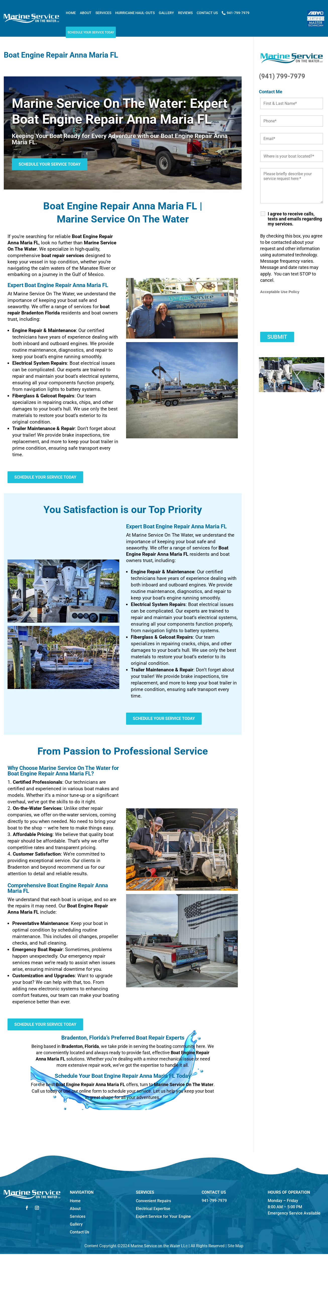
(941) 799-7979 (282, 76)
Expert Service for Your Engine (163, 1216)
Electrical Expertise (153, 1208)
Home (71, 13)
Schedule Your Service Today (91, 32)
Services (103, 13)
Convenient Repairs (153, 1200)
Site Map (235, 1245)
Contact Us (207, 13)
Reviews (185, 13)
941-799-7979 (235, 13)
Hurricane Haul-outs (135, 13)
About (85, 13)
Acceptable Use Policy (279, 292)
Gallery (166, 13)
